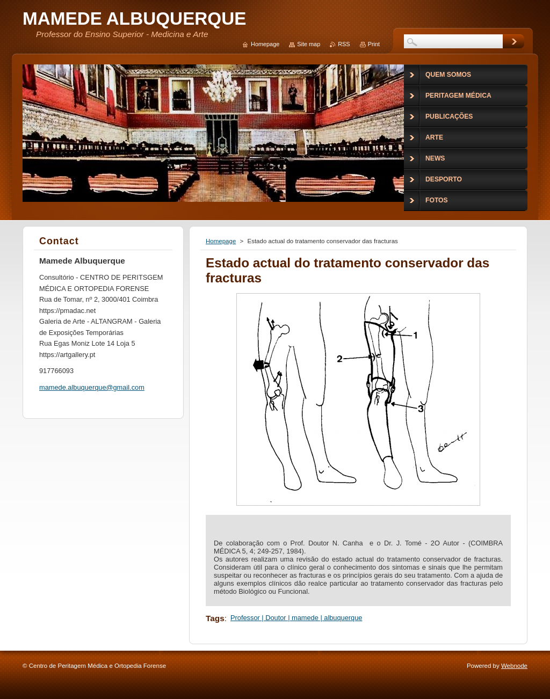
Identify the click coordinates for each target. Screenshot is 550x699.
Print (374, 44)
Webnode (514, 665)
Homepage (221, 241)
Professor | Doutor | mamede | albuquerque (296, 618)
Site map (308, 44)
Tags (215, 618)
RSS (344, 44)
